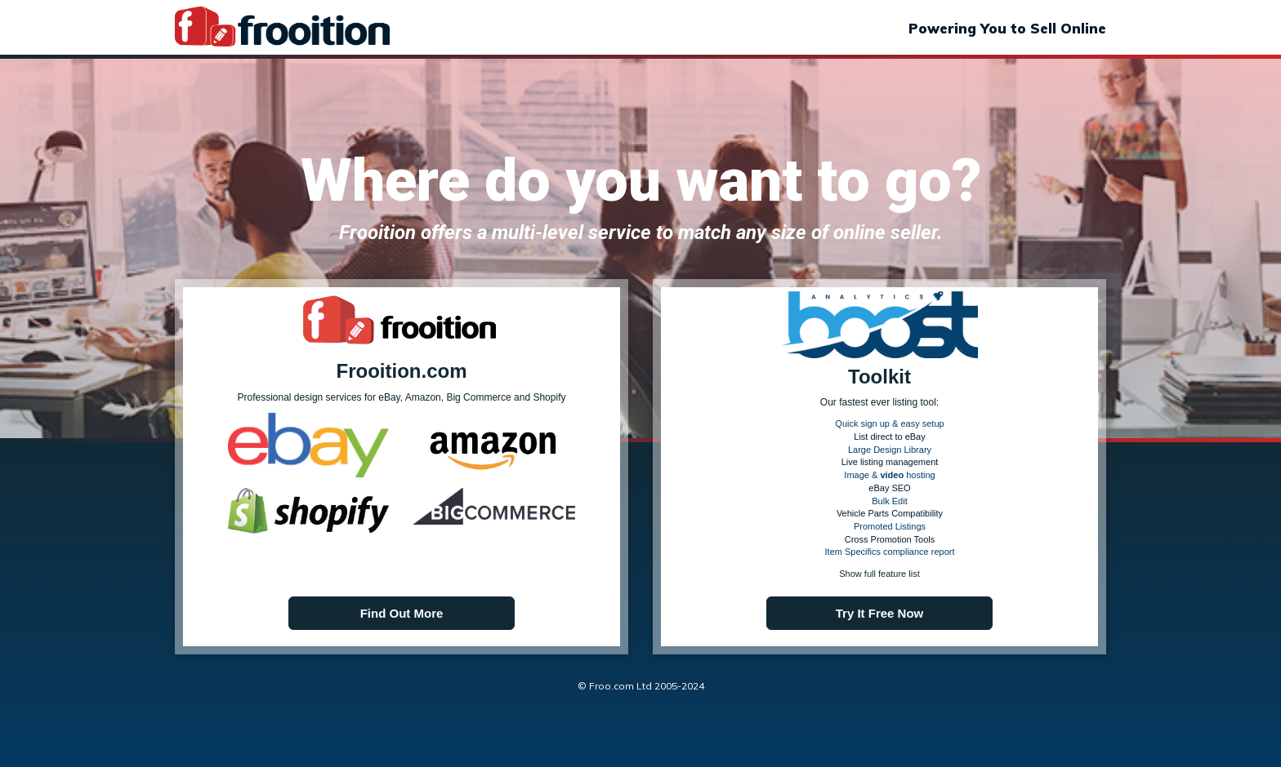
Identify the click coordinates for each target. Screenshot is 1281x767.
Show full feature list (879, 574)
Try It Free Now (880, 613)
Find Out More (402, 613)
